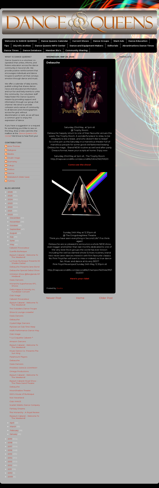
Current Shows (80, 41)
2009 (10, 477)
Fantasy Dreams (17, 408)
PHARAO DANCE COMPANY (23, 368)
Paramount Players (18, 357)
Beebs (11, 154)
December (15, 218)
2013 (10, 461)
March (13, 426)
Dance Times (11, 50)
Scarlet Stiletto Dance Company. (25, 405)
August (13, 233)
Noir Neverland (17, 398)
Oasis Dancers (16, 280)
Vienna (11, 173)
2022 (10, 207)
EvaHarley (12, 161)
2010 (10, 473)
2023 (10, 203)
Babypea (12, 150)
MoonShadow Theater (20, 390)
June (12, 240)
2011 (10, 469)
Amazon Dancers (18, 341)
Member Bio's (53, 50)
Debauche (15, 319)
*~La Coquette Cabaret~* (21, 338)
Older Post (106, 298)
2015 (10, 454)
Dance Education (137, 41)
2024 (10, 199)
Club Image (15, 295)
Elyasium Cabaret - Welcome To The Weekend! (24, 417)
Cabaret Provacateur (19, 299)
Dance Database (32, 50)
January (14, 434)
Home (80, 298)
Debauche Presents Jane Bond (24, 267)
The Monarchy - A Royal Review (24, 412)
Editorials (113, 45)
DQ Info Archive (22, 45)
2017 (10, 446)
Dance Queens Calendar (54, 41)
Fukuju (11, 165)
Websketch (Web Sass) (18, 177)
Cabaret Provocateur (19, 248)
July (12, 237)
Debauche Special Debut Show (25, 270)
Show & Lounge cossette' (22, 312)
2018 (10, 442)
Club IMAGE (15, 401)
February (14, 430)
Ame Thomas (14, 146)
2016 (10, 450)
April (12, 423)
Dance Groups (101, 41)
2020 (10, 214)
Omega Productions (19, 371)
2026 (10, 192)
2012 (10, 465)
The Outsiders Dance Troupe (23, 308)
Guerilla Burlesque (18, 251)
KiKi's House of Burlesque (22, 394)
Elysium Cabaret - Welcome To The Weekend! (24, 256)
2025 (10, 196)
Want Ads (118, 41)
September (15, 229)
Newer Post (53, 298)
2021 (10, 211)
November (15, 222)
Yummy (11, 181)
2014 (10, 458)
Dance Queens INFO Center (50, 45)
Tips (6, 45)
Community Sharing (76, 50)
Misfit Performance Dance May (24, 330)
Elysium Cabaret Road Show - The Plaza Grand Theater (23, 382)
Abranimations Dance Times (138, 45)
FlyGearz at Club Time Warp (22, 327)
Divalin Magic (14, 158)
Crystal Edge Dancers (20, 323)
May (12, 244)
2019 (10, 439)
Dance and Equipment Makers (86, 45)
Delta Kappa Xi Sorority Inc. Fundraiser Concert (22, 290)
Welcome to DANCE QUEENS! (21, 41)
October (14, 225)
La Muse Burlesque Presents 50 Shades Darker (25, 262)
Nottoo (11, 169)
